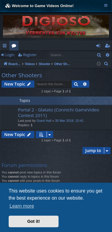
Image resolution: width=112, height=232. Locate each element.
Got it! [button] (33, 221)
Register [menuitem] (108, 46)
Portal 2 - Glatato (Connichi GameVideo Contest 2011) (58, 112)
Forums (15, 46)
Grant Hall (43, 120)
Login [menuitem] (99, 46)
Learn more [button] (22, 206)
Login (9, 54)
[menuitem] (106, 64)
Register (29, 54)
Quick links (5, 46)
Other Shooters (21, 75)
